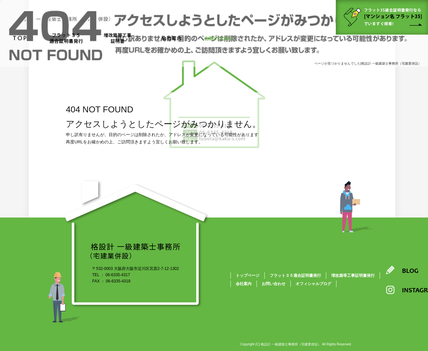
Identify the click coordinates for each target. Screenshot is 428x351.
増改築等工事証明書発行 (353, 275)
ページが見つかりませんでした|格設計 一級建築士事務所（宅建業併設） (367, 63)
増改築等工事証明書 (120, 39)
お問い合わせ (219, 39)
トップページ (20, 39)
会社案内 (171, 39)
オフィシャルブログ (313, 283)
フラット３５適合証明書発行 (65, 39)
